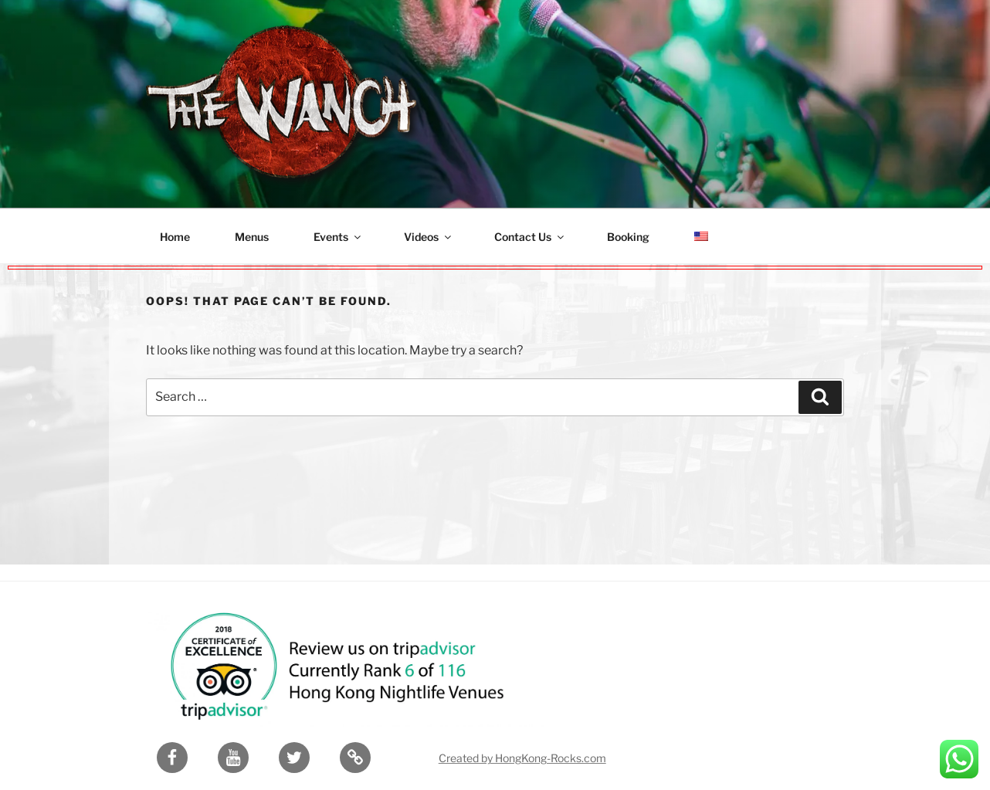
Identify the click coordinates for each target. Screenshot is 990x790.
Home (175, 236)
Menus (252, 236)
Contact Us (530, 236)
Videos (428, 236)
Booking (628, 236)
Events (338, 236)
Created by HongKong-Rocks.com (522, 751)
